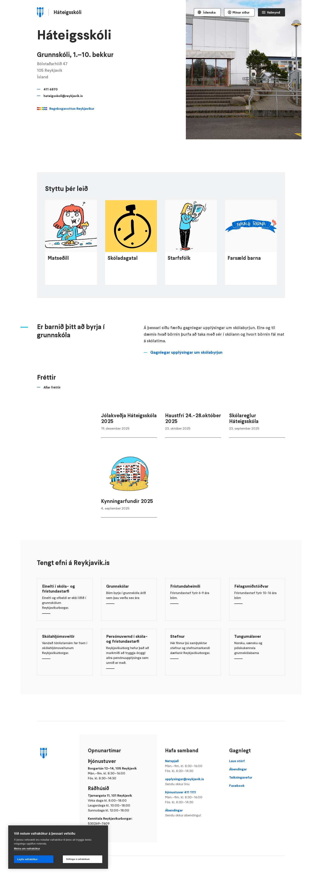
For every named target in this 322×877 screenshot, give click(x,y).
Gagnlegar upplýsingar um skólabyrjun (186, 370)
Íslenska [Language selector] (209, 12)
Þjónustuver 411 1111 (193, 797)
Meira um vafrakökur (27, 848)
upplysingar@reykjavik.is (193, 781)
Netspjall (193, 766)
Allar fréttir (52, 405)
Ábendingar (193, 813)
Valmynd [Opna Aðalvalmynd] (273, 12)
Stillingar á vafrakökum (78, 859)
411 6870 (51, 89)
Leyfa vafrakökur (27, 859)
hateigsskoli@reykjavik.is (63, 96)
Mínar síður (241, 12)
